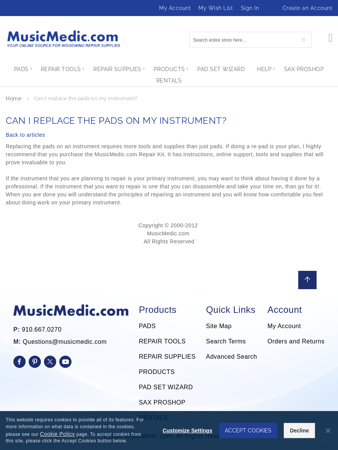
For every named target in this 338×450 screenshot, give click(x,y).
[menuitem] (15, 69)
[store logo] (63, 39)
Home (14, 99)
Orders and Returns (296, 341)
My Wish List (215, 8)
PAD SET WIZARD (166, 387)
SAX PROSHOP (162, 402)
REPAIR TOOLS (162, 341)
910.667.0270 (42, 329)
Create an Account (308, 8)
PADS (147, 326)
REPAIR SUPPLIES (167, 356)
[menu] (169, 74)
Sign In (250, 8)
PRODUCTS (157, 372)
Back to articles (25, 135)
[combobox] (250, 40)
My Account (175, 8)
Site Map (219, 326)
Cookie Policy (57, 434)
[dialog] (169, 430)
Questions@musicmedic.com (65, 341)
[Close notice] (328, 430)
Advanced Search (231, 356)
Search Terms (226, 341)
